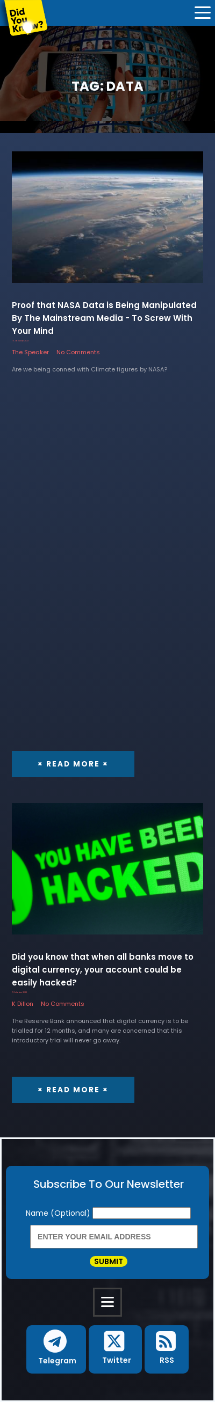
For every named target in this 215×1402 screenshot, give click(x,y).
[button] (56, 1349)
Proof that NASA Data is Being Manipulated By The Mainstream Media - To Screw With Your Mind (104, 318)
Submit (108, 1261)
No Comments (78, 352)
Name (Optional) (59, 1213)
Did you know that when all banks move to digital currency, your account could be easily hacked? (103, 969)
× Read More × (73, 764)
